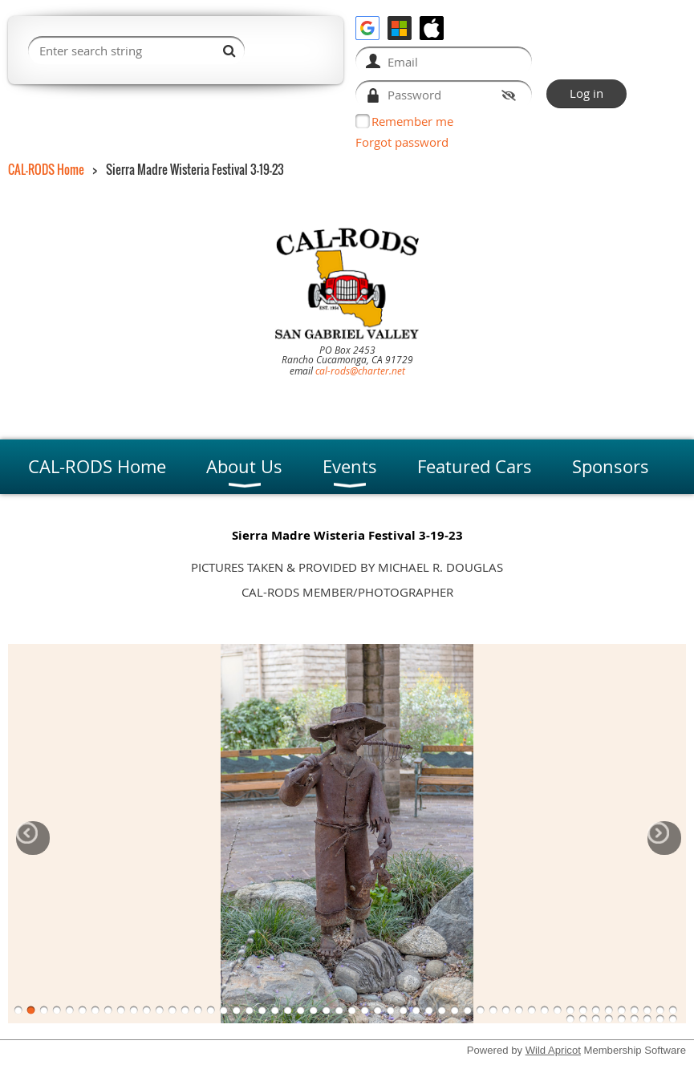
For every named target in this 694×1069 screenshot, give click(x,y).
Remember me (412, 121)
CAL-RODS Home (46, 169)
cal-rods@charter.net (360, 370)
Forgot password (401, 142)
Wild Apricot (553, 1050)
